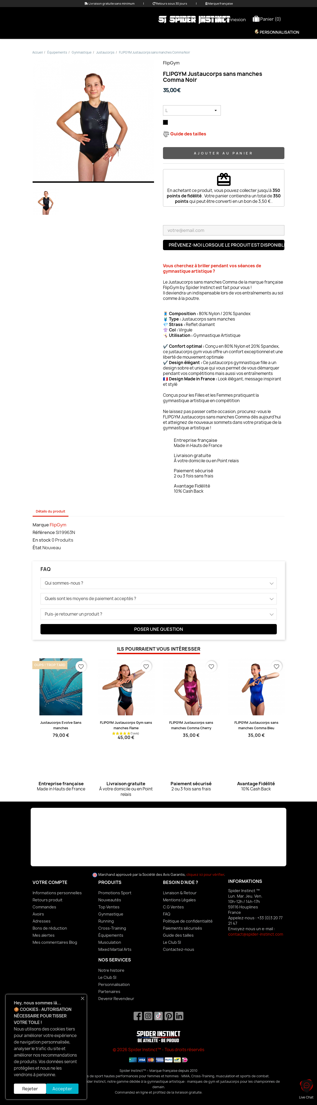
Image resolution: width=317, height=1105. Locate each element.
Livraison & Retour (180, 892)
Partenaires (109, 991)
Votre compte (50, 882)
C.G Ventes (173, 907)
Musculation (109, 942)
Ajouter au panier (223, 153)
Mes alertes (44, 935)
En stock (42, 540)
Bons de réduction (50, 928)
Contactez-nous (178, 949)
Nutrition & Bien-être (220, 32)
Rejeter (30, 1089)
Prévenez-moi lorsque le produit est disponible (226, 245)
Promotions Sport (114, 892)
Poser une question (158, 629)
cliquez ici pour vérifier (205, 874)
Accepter (62, 1089)
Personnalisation (279, 32)
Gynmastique (110, 914)
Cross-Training (112, 928)
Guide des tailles (178, 935)
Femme (114, 32)
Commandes (44, 907)
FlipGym (171, 63)
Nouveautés (109, 899)
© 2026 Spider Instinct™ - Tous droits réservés (158, 1050)
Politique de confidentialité (188, 921)
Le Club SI (172, 942)
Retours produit (47, 899)
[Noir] (166, 124)
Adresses (42, 921)
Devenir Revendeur (116, 998)
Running (106, 921)
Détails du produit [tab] (50, 511)
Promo (88, 32)
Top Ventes (109, 907)
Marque (41, 524)
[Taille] (192, 110)
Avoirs (38, 914)
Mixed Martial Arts (114, 949)
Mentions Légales (179, 899)
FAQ (166, 914)
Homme (139, 32)
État (37, 547)
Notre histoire (111, 970)
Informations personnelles (57, 892)
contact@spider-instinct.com (255, 934)
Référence (44, 532)
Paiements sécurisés (182, 928)
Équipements (172, 32)
